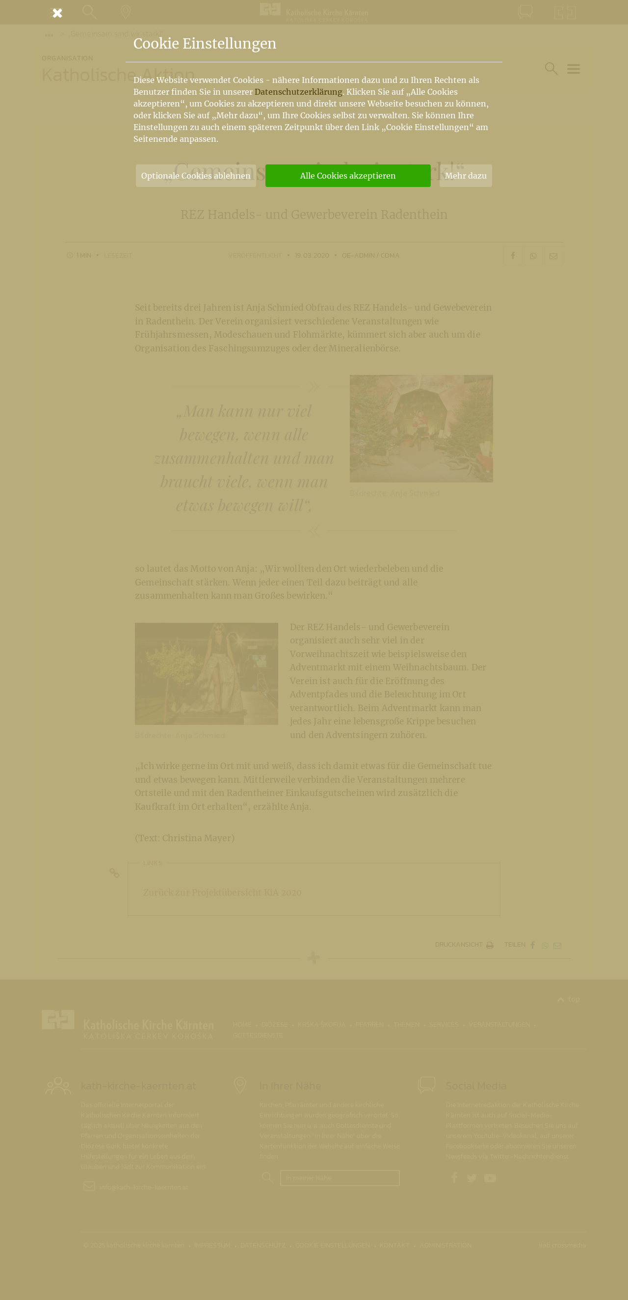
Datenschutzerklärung (298, 92)
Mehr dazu (466, 176)
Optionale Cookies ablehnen (196, 176)
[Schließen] (314, 13)
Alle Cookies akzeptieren (348, 176)
